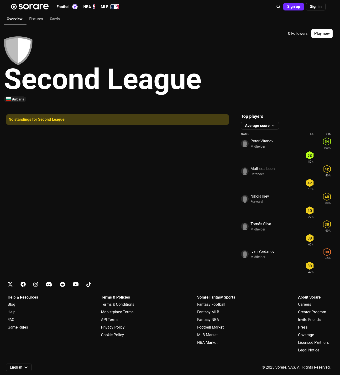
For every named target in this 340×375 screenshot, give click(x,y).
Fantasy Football (211, 304)
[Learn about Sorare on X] (10, 284)
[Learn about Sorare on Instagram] (35, 284)
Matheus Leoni (263, 168)
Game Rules (18, 327)
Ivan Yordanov (262, 251)
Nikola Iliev (260, 196)
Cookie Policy (112, 335)
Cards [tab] (55, 19)
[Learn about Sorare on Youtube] (76, 284)
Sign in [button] (316, 6)
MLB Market (207, 335)
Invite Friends (309, 319)
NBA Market (207, 342)
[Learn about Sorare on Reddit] (62, 284)
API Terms (110, 319)
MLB (110, 6)
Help (12, 312)
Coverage (306, 335)
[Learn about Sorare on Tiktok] (88, 284)
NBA (89, 6)
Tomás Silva (261, 224)
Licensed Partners (313, 342)
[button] (278, 6)
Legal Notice (308, 350)
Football (67, 6)
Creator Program (312, 312)
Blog (11, 304)
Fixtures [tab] (36, 19)
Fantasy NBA (208, 319)
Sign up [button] (293, 6)
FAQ (11, 319)
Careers (304, 304)
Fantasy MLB (208, 312)
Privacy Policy (113, 327)
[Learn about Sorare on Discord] (49, 284)
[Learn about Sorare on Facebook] (23, 284)
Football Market (210, 327)
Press (303, 327)
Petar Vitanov (262, 141)
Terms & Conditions (117, 304)
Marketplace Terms (117, 312)
